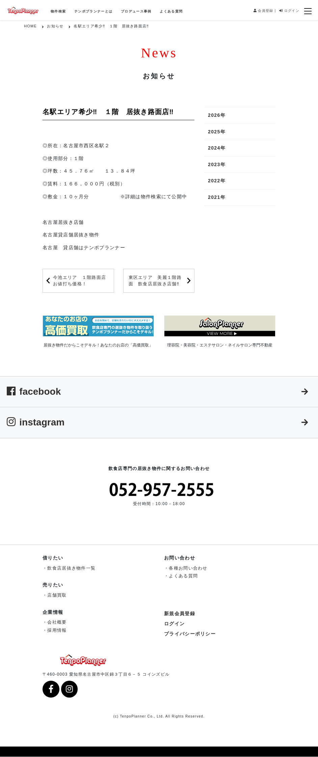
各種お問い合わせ (188, 568)
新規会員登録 (179, 613)
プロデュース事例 (136, 11)
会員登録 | (265, 10)
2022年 (217, 180)
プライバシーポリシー (190, 633)
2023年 (217, 164)
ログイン (289, 10)
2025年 (217, 131)
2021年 (217, 197)
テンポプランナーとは (93, 11)
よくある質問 (171, 11)
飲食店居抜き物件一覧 (71, 568)
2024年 (217, 148)
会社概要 (57, 622)
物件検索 (58, 11)
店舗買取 (57, 595)
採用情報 (57, 630)
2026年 (217, 115)
